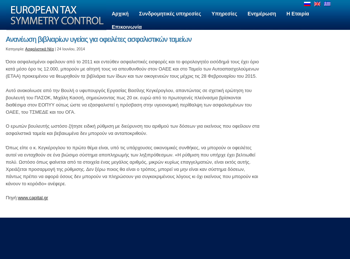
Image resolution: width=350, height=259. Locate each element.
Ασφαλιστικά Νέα (39, 49)
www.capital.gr (33, 197)
